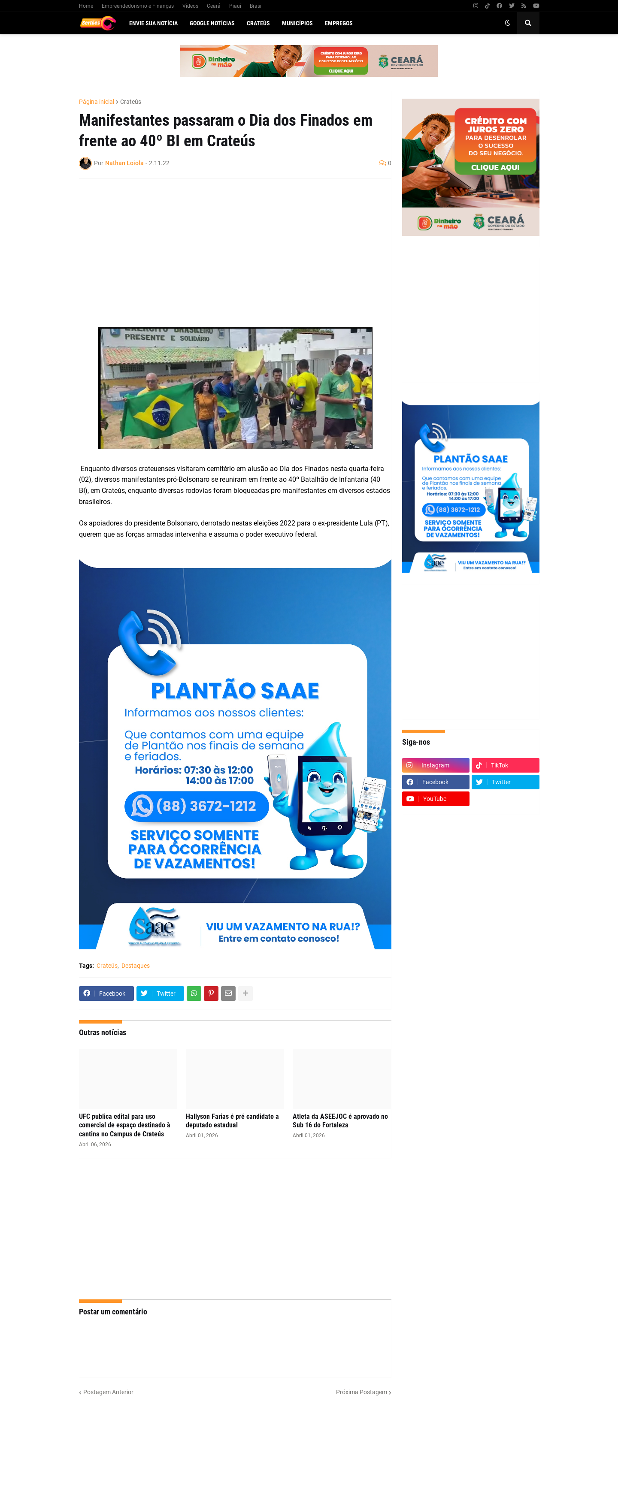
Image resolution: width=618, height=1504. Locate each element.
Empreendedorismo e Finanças (138, 6)
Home (86, 6)
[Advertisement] (226, 247)
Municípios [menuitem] (297, 23)
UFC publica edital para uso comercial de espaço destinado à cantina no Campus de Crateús (124, 1125)
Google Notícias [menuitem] (212, 23)
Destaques (135, 966)
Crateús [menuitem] (258, 23)
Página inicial (96, 102)
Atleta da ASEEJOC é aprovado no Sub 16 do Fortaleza (340, 1121)
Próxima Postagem (361, 1392)
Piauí (235, 6)
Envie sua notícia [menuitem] (153, 23)
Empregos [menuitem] (339, 23)
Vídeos (190, 6)
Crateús (130, 102)
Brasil (256, 6)
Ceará (214, 6)
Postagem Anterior (108, 1392)
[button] (507, 23)
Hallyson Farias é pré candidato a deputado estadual (232, 1121)
